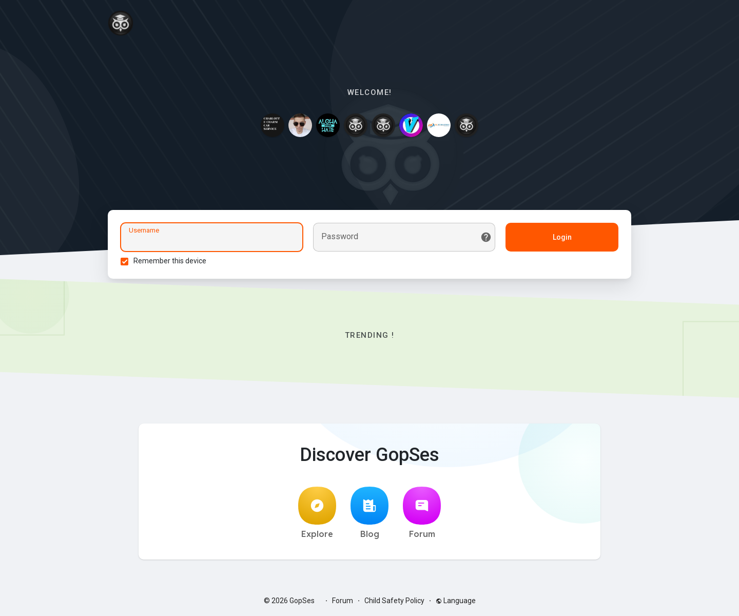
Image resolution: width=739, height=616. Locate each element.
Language (456, 600)
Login (562, 237)
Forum (422, 513)
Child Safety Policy (394, 600)
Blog (369, 513)
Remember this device (169, 261)
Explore (317, 513)
